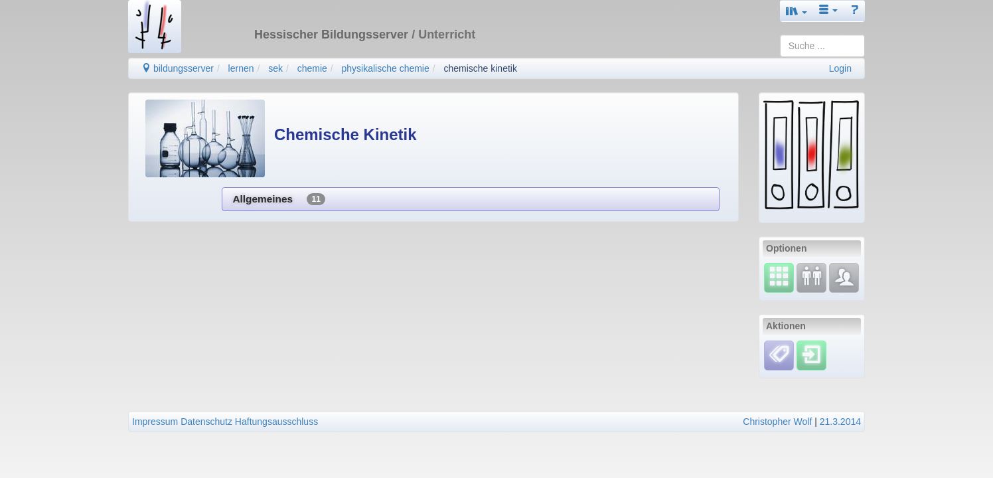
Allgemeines (278, 199)
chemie (312, 68)
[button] (796, 11)
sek (275, 68)
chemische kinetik (480, 68)
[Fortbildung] (811, 277)
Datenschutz (206, 421)
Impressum (155, 421)
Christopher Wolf (777, 421)
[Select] (779, 277)
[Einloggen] (811, 354)
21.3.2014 (840, 421)
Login (840, 68)
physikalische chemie (385, 68)
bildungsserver (177, 68)
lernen (241, 68)
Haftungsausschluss (276, 421)
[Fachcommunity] (844, 277)
